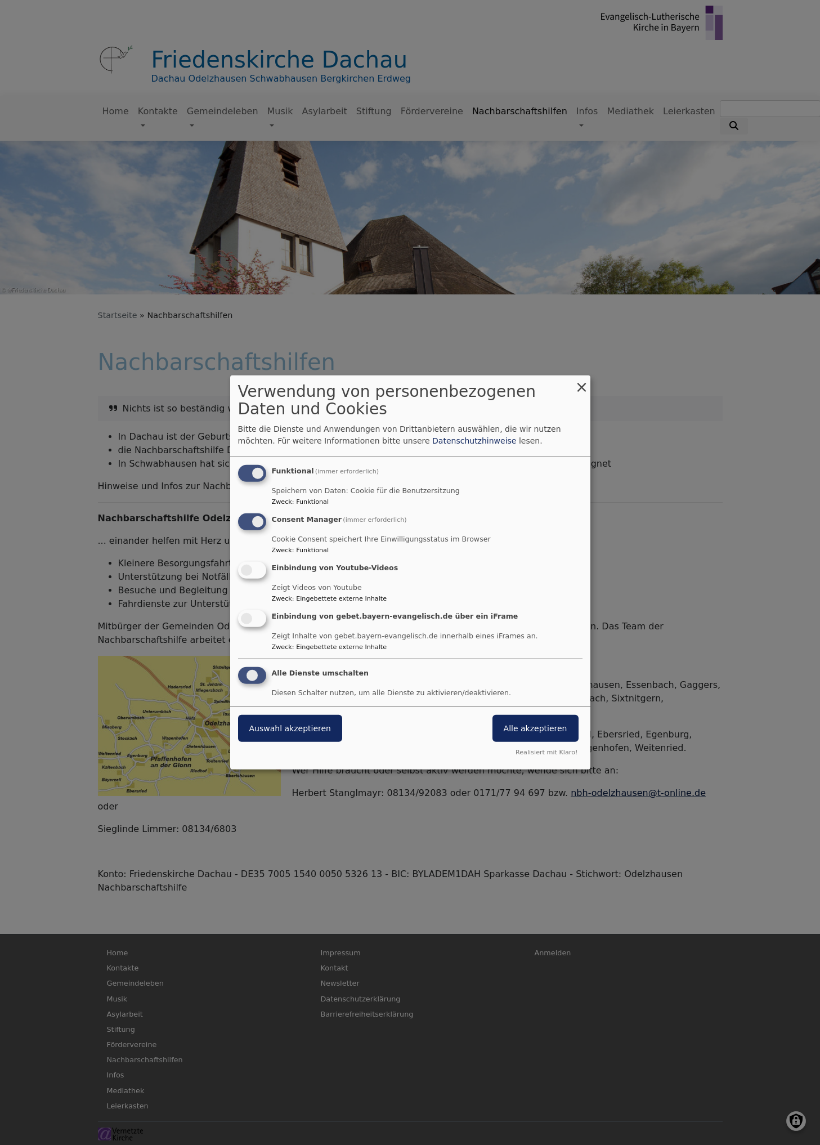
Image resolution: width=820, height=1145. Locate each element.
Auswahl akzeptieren (290, 727)
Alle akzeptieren (535, 727)
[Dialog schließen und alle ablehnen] (581, 382)
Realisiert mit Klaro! (547, 752)
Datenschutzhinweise (474, 440)
